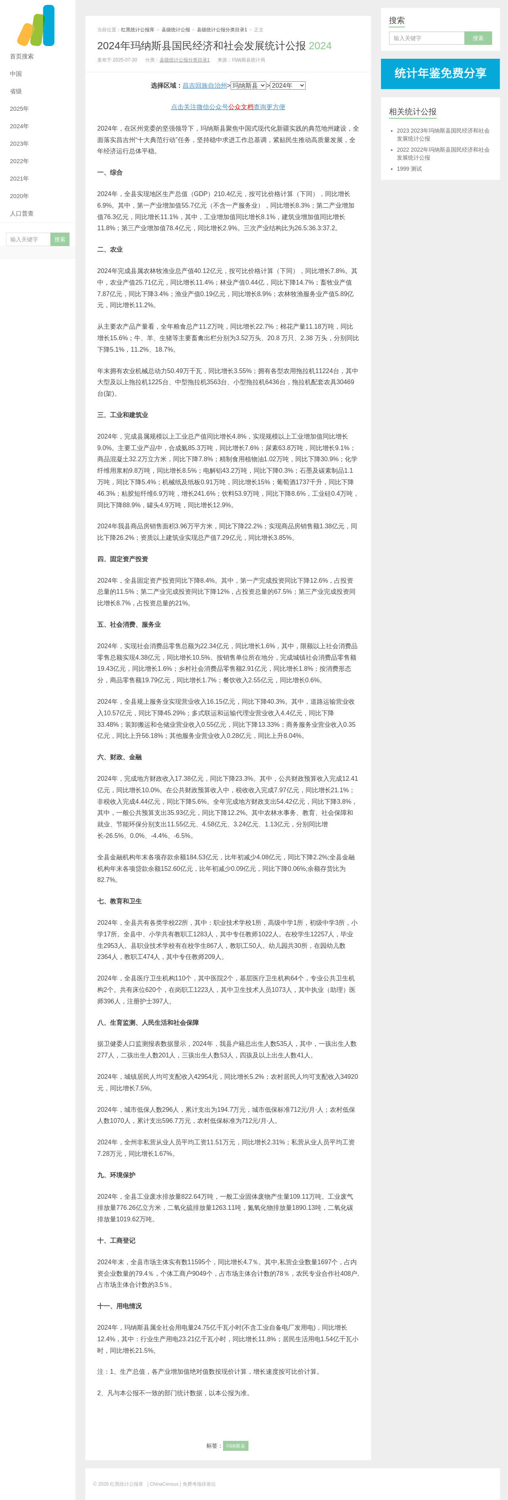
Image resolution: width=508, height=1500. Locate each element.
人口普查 (22, 213)
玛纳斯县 (235, 1446)
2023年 (19, 143)
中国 (16, 73)
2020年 (19, 196)
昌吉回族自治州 (205, 85)
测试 (409, 169)
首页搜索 (22, 56)
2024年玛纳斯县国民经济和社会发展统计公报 (214, 46)
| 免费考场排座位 (197, 1484)
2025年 (19, 108)
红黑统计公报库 (37, 24)
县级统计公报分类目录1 (222, 30)
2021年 (19, 178)
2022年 (19, 161)
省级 (16, 91)
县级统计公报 (176, 30)
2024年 (19, 126)
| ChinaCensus (163, 1484)
